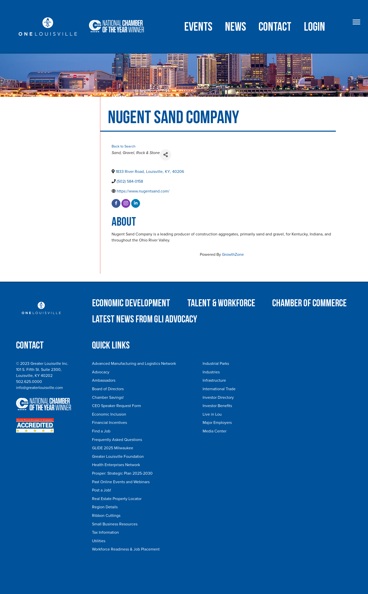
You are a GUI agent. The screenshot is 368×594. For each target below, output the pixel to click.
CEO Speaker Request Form (116, 405)
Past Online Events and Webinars (121, 481)
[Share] (165, 155)
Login (314, 27)
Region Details (105, 507)
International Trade (219, 388)
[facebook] (116, 203)
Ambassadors (103, 380)
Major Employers (217, 422)
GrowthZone (233, 254)
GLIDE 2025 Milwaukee (112, 448)
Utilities (98, 540)
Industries (211, 372)
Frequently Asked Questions (117, 439)
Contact (275, 27)
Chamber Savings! (108, 397)
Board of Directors (108, 388)
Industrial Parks (216, 363)
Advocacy (100, 372)
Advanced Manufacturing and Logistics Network (134, 363)
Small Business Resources (114, 524)
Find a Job (101, 431)
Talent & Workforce (221, 303)
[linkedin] (135, 203)
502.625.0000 (29, 381)
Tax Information (105, 532)
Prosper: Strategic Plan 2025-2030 (122, 473)
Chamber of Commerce (309, 303)
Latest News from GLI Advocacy (144, 319)
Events (198, 27)
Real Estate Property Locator (117, 498)
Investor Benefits (217, 405)
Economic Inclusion (109, 414)
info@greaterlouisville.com (39, 387)
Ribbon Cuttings (106, 515)
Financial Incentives (109, 422)
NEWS (235, 27)
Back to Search (123, 146)
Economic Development (131, 303)
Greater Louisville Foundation (118, 456)
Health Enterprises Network (116, 464)
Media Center (214, 431)
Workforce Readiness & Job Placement (126, 549)
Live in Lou (212, 414)
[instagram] (125, 203)
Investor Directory (218, 397)
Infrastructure (214, 380)
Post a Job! (101, 490)
